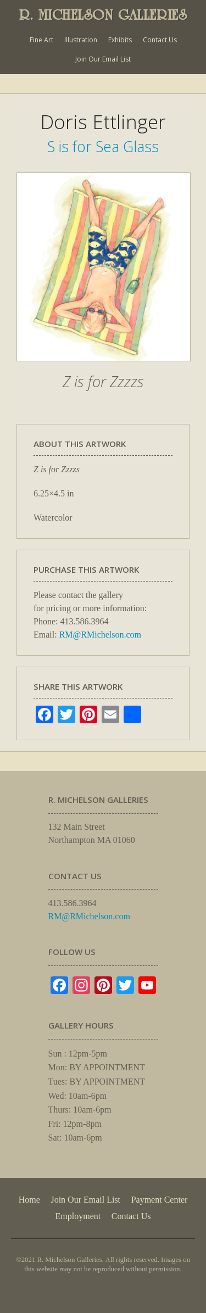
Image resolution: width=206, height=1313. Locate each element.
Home (29, 1199)
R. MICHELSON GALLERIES (103, 14)
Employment (78, 1216)
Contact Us (160, 39)
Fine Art (41, 39)
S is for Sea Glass (103, 146)
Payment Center (159, 1199)
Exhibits (120, 39)
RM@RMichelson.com (100, 634)
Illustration (80, 39)
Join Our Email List (103, 59)
